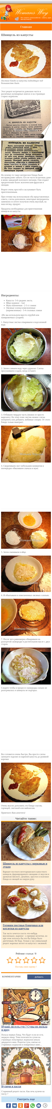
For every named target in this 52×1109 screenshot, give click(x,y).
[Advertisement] (26, 271)
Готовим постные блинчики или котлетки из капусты (23, 927)
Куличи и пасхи (11, 1086)
